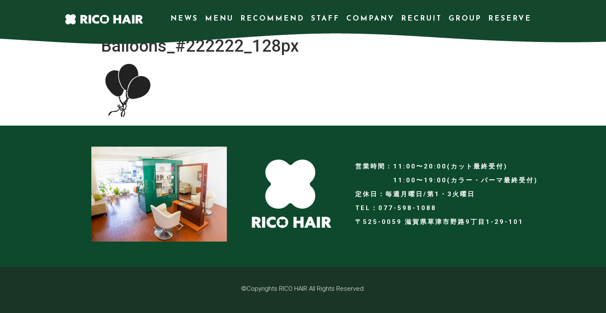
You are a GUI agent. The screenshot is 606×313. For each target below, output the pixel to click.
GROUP (465, 18)
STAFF (325, 18)
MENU (219, 18)
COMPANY (370, 18)
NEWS (184, 18)
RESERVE (510, 18)
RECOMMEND (272, 18)
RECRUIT (421, 18)
